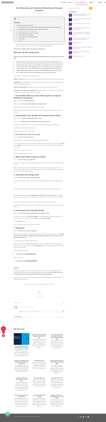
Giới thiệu (63, 2)
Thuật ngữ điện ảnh (78, 56)
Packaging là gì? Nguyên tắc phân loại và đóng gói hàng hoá (82, 15)
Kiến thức (37, 284)
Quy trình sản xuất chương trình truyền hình (81, 52)
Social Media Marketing (44, 284)
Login (63, 302)
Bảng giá (92, 2)
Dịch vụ (71, 2)
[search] (105, 2)
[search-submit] (90, 8)
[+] (39, 311)
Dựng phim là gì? (77, 42)
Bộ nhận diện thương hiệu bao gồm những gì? (82, 19)
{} (37, 311)
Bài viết (53, 284)
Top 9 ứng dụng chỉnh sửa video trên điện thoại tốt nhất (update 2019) (81, 34)
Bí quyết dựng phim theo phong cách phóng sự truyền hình (81, 38)
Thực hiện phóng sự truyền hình (81, 23)
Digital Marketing (81, 2)
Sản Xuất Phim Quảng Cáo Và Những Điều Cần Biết (82, 48)
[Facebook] (11, 16)
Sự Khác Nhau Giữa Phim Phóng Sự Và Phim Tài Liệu (82, 28)
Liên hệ (99, 2)
